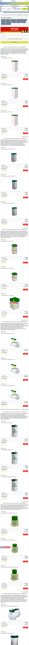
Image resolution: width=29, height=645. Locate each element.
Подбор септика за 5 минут (5, 547)
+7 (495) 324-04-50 (14, 5)
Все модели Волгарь (25, 501)
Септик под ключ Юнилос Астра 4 (8, 203)
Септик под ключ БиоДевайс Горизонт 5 (9, 606)
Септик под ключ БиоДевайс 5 (7, 633)
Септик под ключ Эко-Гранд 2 (7, 295)
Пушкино (2, 5)
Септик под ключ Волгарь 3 (7, 422)
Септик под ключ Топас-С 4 (7, 57)
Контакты (26, 5)
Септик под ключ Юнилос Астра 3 (8, 149)
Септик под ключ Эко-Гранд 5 (7, 241)
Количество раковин (9, 9)
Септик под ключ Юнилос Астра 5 (8, 176)
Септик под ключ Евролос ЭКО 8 (8, 333)
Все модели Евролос (25, 409)
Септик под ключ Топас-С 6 (7, 111)
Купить (25, 79)
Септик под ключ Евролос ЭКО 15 (8, 385)
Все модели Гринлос (25, 591)
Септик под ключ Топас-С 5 (7, 84)
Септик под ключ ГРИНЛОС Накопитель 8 (10, 567)
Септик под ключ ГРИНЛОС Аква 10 (8, 540)
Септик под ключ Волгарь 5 (7, 449)
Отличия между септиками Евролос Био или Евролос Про (10, 409)
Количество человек (3, 9)
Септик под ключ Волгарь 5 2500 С (8, 476)
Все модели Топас (25, 136)
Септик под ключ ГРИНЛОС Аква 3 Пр (9, 513)
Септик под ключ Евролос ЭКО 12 (8, 359)
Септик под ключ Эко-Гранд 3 (7, 268)
